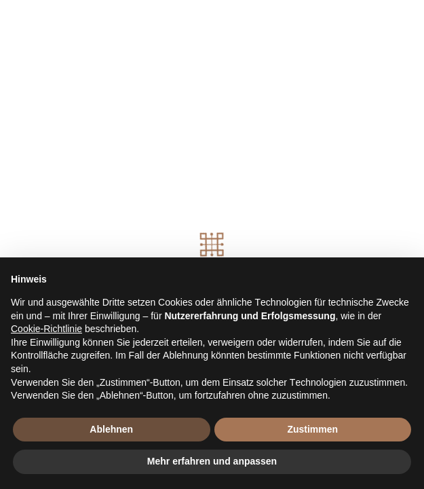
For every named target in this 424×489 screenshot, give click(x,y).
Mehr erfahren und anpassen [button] (212, 461)
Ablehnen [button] (111, 429)
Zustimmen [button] (312, 429)
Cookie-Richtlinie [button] (46, 328)
